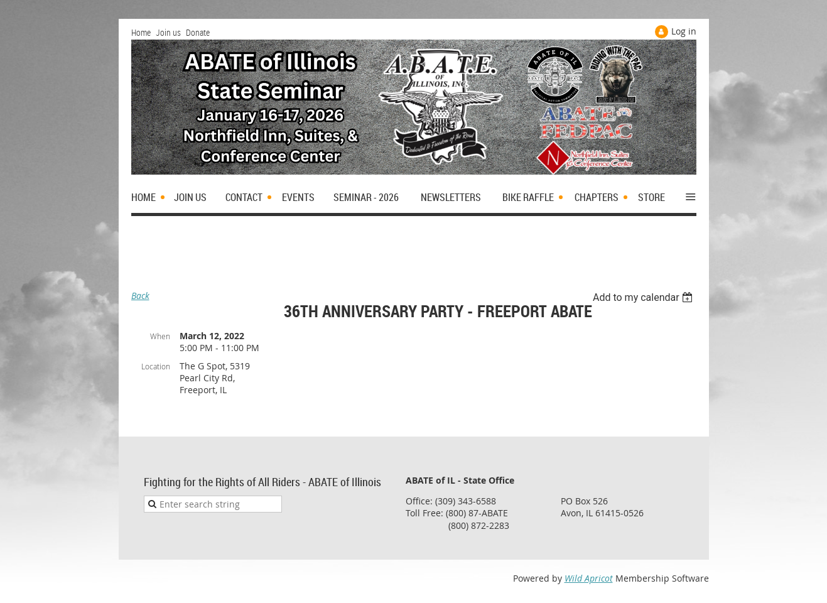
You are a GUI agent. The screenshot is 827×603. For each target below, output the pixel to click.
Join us (168, 32)
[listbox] (644, 297)
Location (155, 366)
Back (140, 296)
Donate (198, 32)
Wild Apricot (589, 578)
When (160, 336)
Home (141, 32)
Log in (683, 31)
